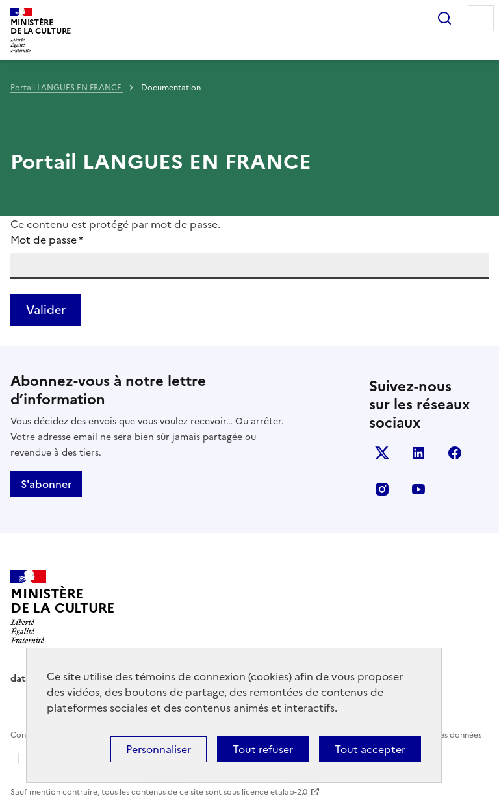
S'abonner (46, 484)
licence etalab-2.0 (274, 792)
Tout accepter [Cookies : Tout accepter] (370, 749)
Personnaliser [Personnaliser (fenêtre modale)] (158, 749)
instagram (382, 489)
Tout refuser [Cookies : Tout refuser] (263, 749)
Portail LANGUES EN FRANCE (66, 88)
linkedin (418, 453)
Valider (46, 309)
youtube (418, 489)
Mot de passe (46, 240)
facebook (455, 453)
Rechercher (444, 18)
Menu (481, 18)
